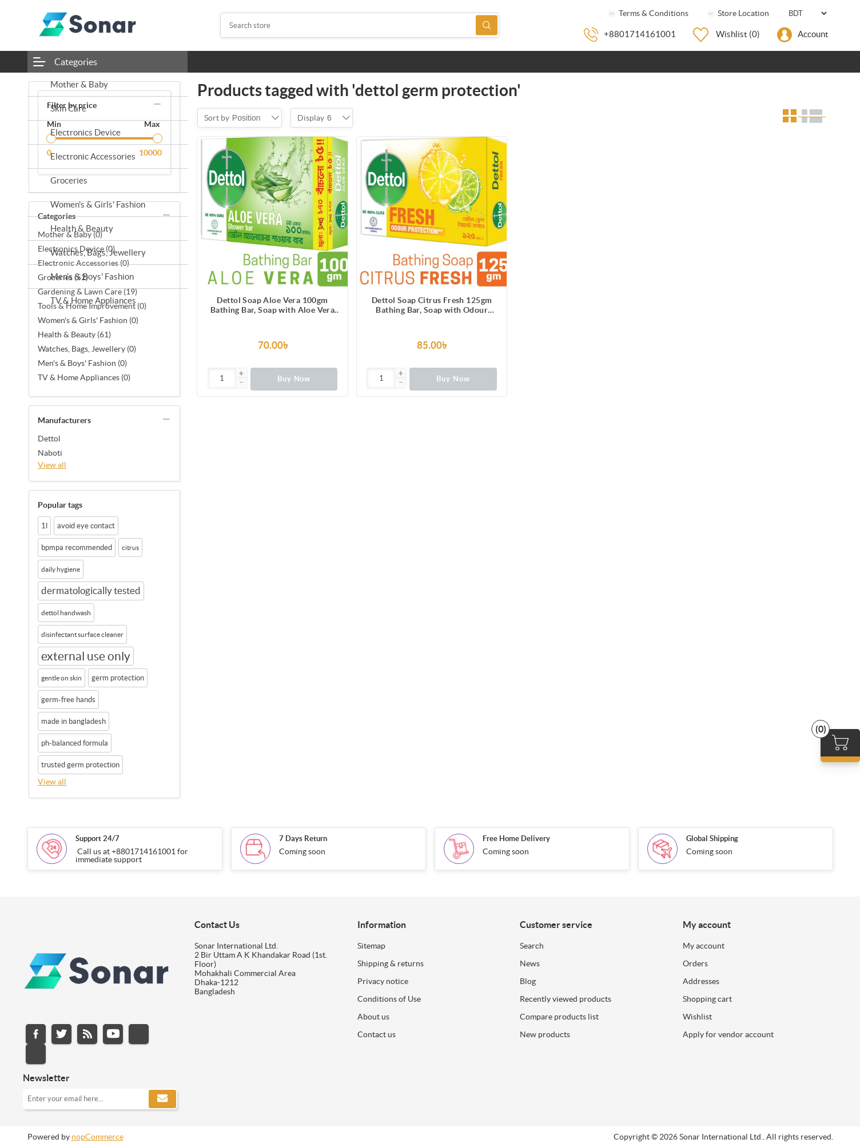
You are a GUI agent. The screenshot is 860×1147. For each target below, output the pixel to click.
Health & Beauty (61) (74, 334)
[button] (241, 374)
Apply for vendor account (728, 1034)
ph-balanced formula (74, 743)
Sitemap (371, 945)
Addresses (701, 981)
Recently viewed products (565, 998)
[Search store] (359, 25)
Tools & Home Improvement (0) (92, 305)
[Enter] (222, 378)
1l (44, 525)
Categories (75, 62)
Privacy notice (382, 981)
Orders (695, 963)
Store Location (737, 13)
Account (813, 34)
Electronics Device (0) (76, 248)
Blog (528, 981)
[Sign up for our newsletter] (100, 1099)
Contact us (376, 1034)
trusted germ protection (80, 764)
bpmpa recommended (76, 547)
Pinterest (36, 1054)
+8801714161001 (640, 34)
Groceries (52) (63, 277)
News (530, 963)
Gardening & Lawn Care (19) (87, 291)
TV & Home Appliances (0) (84, 377)
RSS (87, 1034)
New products (545, 1034)
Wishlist (697, 1016)
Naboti (50, 452)
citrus (130, 547)
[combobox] (246, 117)
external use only (85, 656)
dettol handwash (66, 612)
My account (703, 945)
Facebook (36, 1034)
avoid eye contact (86, 525)
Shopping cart (707, 998)
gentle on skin (61, 678)
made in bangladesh (73, 721)
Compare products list (559, 1016)
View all (52, 464)
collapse (157, 104)
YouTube (113, 1034)
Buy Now (294, 379)
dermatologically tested (91, 591)
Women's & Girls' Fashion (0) (88, 320)
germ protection (117, 678)
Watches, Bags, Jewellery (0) (87, 348)
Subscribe (162, 1099)
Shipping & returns (390, 963)
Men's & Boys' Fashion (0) (82, 363)
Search (486, 25)
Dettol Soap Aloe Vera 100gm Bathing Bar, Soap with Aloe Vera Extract (272, 305)
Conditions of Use (389, 998)
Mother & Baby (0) (70, 234)
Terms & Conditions (647, 13)
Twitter (61, 1034)
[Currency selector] (807, 13)
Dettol (49, 438)
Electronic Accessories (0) (83, 263)
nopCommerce (97, 1136)
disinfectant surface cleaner (82, 634)
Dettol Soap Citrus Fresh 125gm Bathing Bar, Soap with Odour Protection (432, 305)
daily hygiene (60, 569)
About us (373, 1016)
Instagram (139, 1034)
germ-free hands (68, 699)
